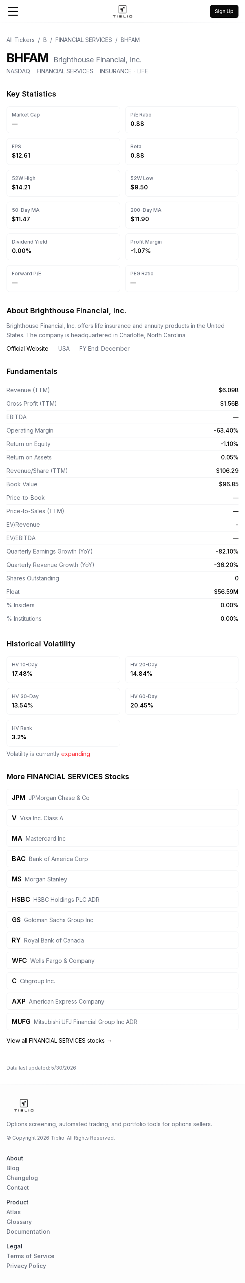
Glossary (19, 1221)
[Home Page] (122, 11)
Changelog (22, 1177)
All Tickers (21, 39)
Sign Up (224, 11)
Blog (13, 1167)
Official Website (28, 348)
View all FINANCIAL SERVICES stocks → (59, 1040)
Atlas (14, 1211)
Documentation (28, 1231)
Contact (18, 1187)
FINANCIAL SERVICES (83, 39)
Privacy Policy (26, 1265)
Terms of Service (31, 1255)
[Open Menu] (13, 11)
